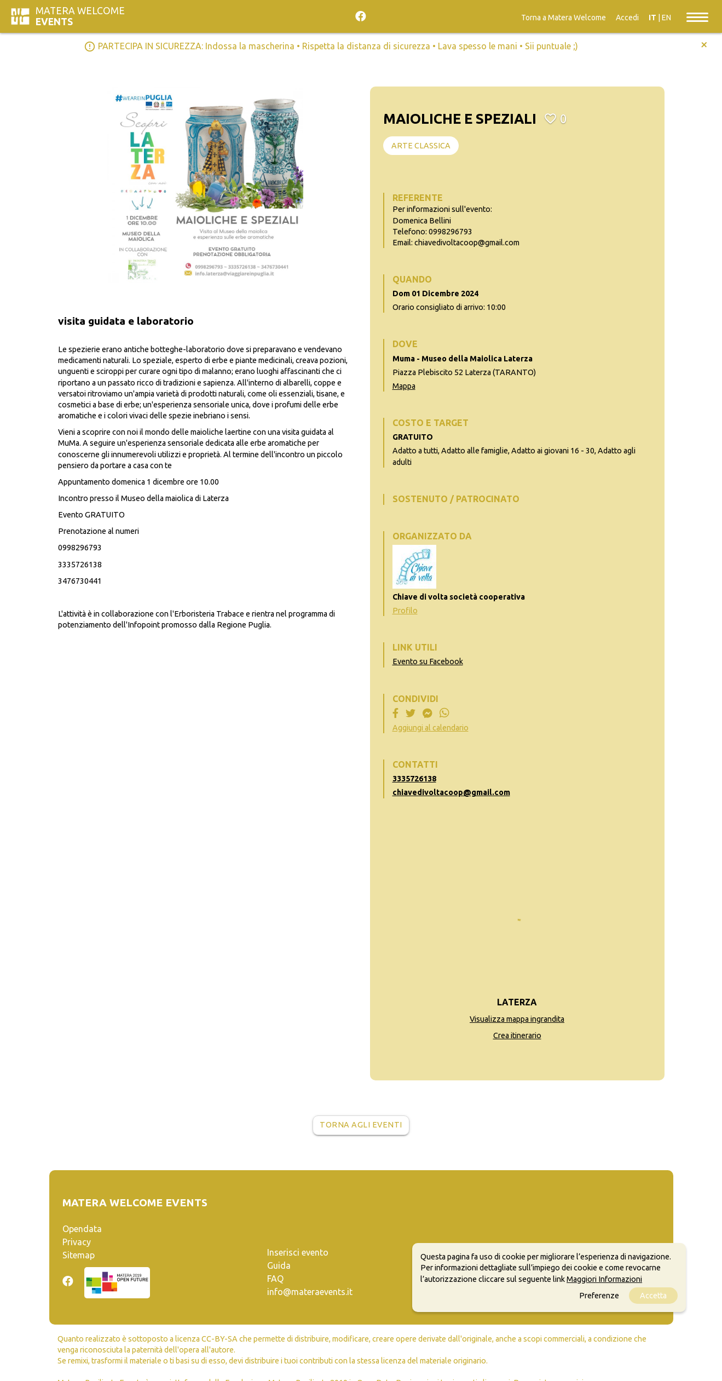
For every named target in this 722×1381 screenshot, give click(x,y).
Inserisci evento (297, 1252)
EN (666, 17)
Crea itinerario (517, 1035)
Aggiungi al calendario (430, 727)
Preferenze (599, 1295)
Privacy (76, 1242)
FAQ (275, 1279)
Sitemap (78, 1255)
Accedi (627, 17)
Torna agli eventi (361, 1124)
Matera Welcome (80, 16)
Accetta (653, 1295)
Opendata (82, 1229)
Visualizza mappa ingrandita (517, 1019)
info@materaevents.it (310, 1292)
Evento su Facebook (427, 661)
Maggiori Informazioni (604, 1279)
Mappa (403, 386)
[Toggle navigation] (697, 16)
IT (652, 17)
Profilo (405, 610)
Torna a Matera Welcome (563, 17)
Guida (279, 1265)
